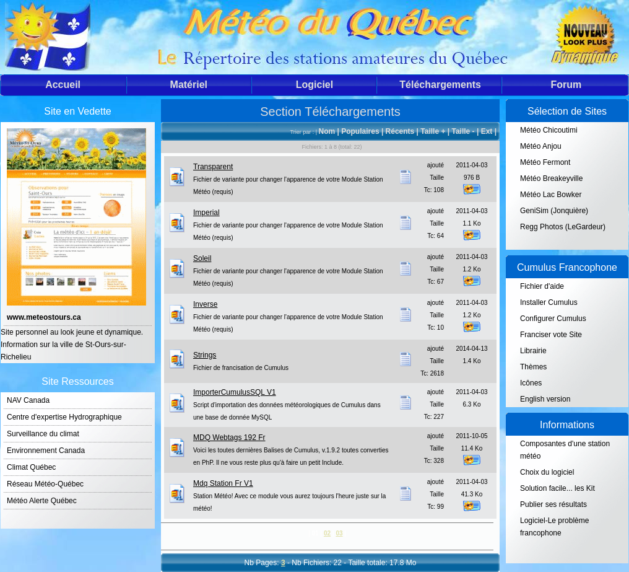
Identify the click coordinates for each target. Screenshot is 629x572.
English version (545, 399)
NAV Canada (28, 400)
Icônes (531, 383)
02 (327, 533)
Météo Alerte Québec (42, 500)
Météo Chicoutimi (549, 130)
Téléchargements (440, 84)
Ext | (489, 131)
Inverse (205, 304)
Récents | (403, 131)
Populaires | (363, 131)
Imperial (206, 212)
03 (339, 533)
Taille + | (435, 131)
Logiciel (314, 84)
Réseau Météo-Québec (45, 484)
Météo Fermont (545, 162)
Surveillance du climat (43, 433)
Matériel (188, 84)
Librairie (533, 350)
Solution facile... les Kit (557, 488)
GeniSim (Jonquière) (554, 210)
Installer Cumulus (549, 302)
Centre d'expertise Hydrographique (64, 417)
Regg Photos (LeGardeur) (562, 226)
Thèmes (533, 367)
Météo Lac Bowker (550, 194)
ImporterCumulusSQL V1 (234, 392)
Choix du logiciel (547, 472)
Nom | (330, 131)
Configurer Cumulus (553, 318)
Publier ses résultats (553, 504)
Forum (565, 84)
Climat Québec (31, 467)
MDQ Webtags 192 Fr (229, 437)
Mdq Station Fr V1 (223, 483)
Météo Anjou (541, 146)
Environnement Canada (46, 450)
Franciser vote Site (551, 334)
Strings (204, 355)
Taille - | (465, 131)
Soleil (202, 258)
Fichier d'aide (542, 286)
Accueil (62, 84)
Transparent (213, 166)
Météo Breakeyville (551, 178)
